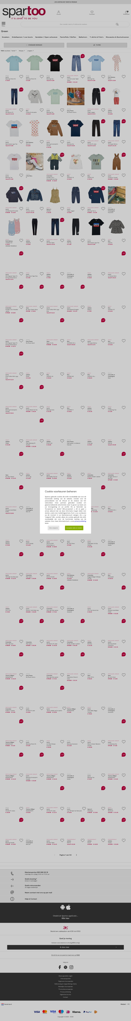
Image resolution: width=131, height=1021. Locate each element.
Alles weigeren (53, 528)
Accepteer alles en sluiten (74, 528)
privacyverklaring (80, 521)
